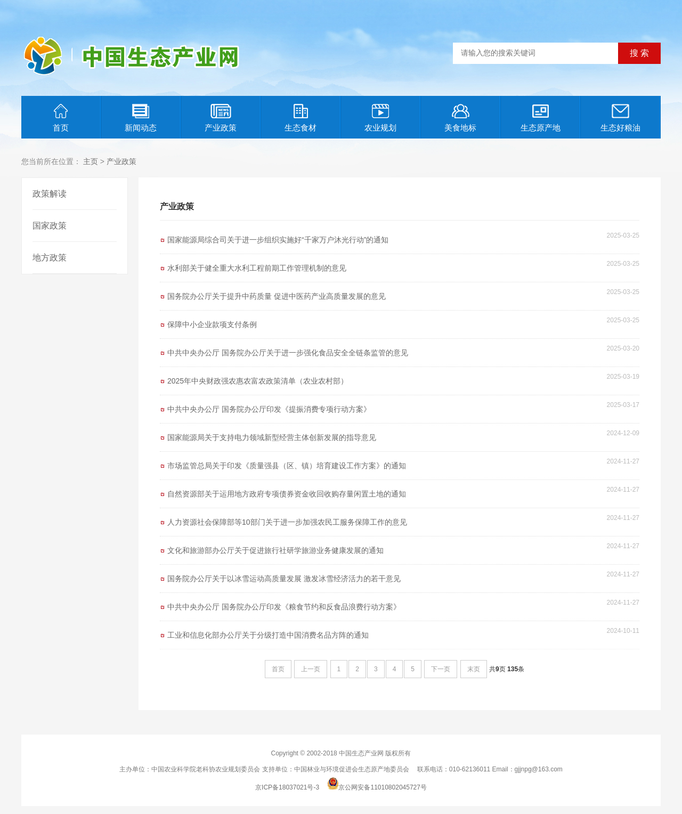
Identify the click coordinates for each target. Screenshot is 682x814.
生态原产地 (541, 118)
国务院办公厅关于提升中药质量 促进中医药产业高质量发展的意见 (276, 296)
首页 (61, 118)
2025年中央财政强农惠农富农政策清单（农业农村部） (257, 381)
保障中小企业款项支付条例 (212, 324)
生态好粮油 (620, 118)
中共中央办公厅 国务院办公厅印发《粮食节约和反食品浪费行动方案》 (284, 607)
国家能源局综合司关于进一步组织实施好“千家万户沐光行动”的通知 (277, 239)
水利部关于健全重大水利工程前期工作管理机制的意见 (256, 268)
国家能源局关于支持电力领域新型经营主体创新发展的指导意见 (271, 437)
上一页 (310, 669)
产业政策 (221, 118)
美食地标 (460, 118)
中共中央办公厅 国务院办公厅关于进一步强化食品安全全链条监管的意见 (287, 352)
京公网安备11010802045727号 (382, 787)
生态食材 (300, 118)
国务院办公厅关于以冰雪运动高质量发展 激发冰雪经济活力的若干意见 (284, 578)
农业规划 (380, 118)
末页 (473, 669)
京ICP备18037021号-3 (287, 787)
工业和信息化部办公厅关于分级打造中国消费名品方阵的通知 (268, 635)
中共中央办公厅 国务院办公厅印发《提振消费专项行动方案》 (269, 409)
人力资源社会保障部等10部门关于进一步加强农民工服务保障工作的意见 (287, 522)
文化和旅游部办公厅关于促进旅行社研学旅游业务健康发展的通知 (275, 550)
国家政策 (50, 225)
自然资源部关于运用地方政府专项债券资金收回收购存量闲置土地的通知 (286, 494)
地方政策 (50, 257)
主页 (90, 161)
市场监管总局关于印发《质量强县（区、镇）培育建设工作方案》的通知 (286, 465)
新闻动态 (141, 118)
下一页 (440, 669)
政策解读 (50, 193)
